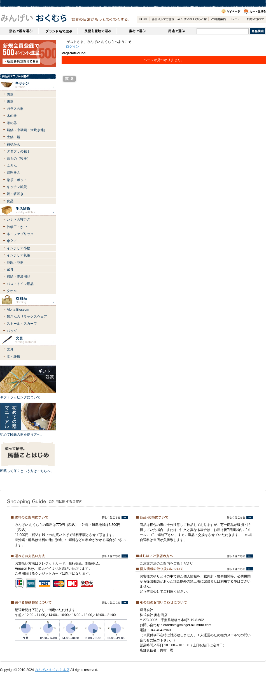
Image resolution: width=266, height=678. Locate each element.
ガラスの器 (15, 109)
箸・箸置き (15, 194)
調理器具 (13, 173)
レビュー (237, 19)
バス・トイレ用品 (20, 284)
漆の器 (12, 123)
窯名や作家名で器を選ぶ (19, 31)
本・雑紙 (13, 357)
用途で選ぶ (176, 31)
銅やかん (13, 144)
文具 (10, 349)
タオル (12, 291)
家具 (10, 269)
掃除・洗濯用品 (18, 276)
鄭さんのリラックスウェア (27, 317)
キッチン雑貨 (17, 187)
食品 (10, 201)
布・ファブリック (20, 234)
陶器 (10, 94)
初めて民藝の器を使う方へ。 (22, 434)
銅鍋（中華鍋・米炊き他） (27, 130)
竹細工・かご (17, 227)
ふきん (12, 166)
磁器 (10, 101)
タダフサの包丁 (18, 151)
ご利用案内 (218, 19)
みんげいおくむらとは (192, 19)
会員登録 (163, 19)
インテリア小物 (18, 248)
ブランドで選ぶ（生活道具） (57, 31)
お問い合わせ (255, 19)
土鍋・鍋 (13, 137)
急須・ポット (17, 180)
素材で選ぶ (135, 31)
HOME (143, 19)
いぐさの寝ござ (18, 220)
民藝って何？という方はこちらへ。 (27, 471)
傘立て (12, 241)
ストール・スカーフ (22, 324)
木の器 (12, 116)
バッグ (12, 331)
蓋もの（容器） (18, 159)
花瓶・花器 (15, 262)
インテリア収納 (18, 255)
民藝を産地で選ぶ (96, 31)
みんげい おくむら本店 (52, 670)
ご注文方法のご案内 (155, 563)
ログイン (72, 46)
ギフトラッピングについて (20, 397)
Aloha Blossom (18, 310)
